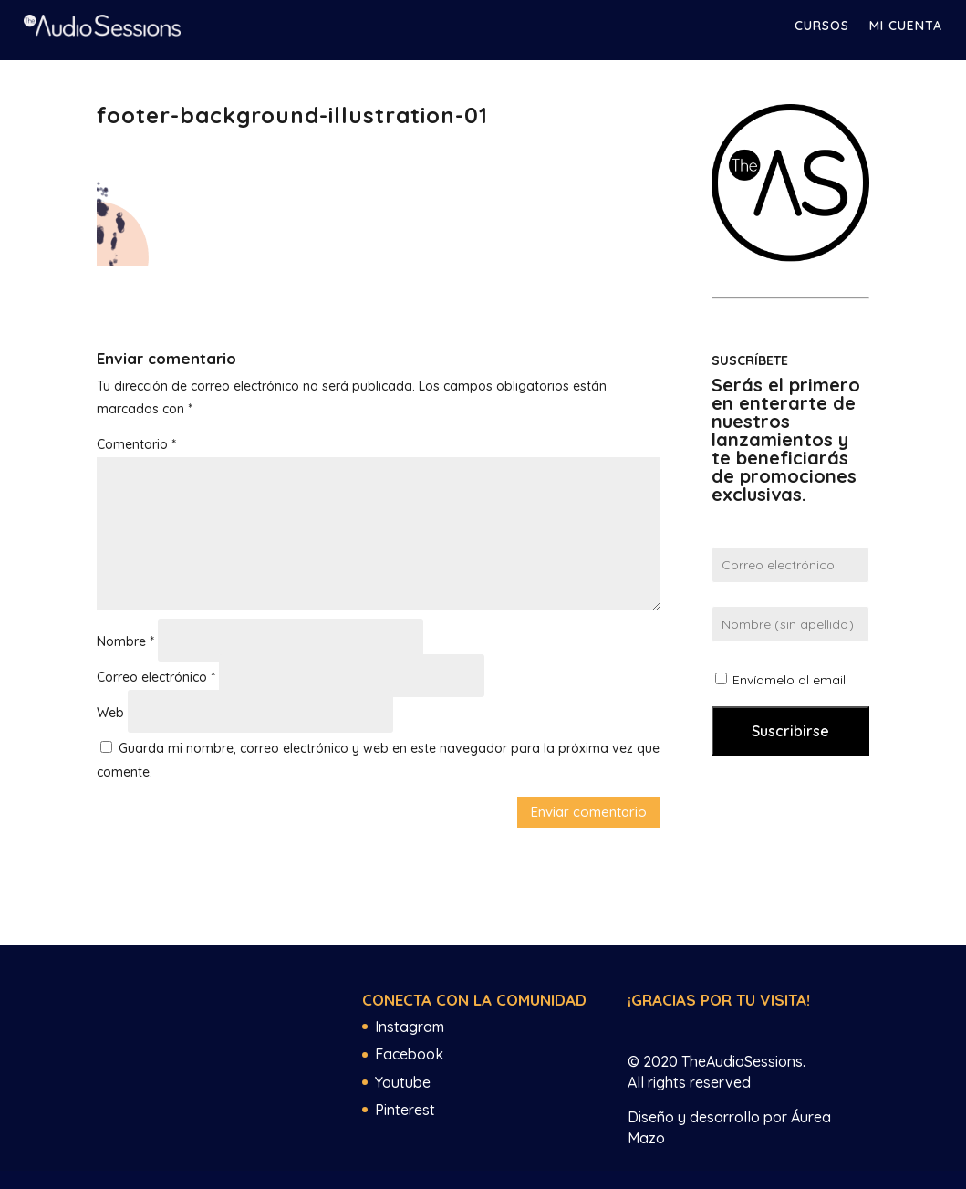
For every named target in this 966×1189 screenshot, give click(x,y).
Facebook (409, 1054)
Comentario (136, 444)
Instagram (409, 1026)
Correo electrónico (156, 677)
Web (110, 712)
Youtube (403, 1082)
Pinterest (405, 1109)
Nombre (125, 641)
